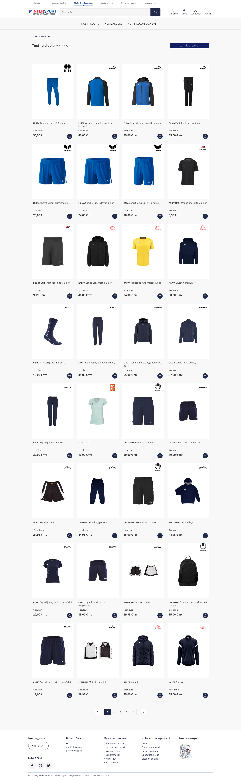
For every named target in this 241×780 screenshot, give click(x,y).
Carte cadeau (107, 3)
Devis (144, 743)
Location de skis (59, 3)
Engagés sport (151, 3)
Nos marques (111, 758)
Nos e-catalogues (128, 3)
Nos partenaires (112, 754)
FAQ (68, 743)
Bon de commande (151, 747)
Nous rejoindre (111, 762)
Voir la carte (38, 745)
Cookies (86, 775)
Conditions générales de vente (39, 775)
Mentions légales (60, 775)
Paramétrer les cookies (100, 775)
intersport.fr (38, 3)
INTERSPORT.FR (74, 751)
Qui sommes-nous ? (114, 743)
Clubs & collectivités (83, 3)
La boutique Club (150, 754)
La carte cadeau (150, 751)
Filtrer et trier (189, 45)
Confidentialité (75, 775)
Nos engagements (113, 751)
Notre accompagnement (144, 23)
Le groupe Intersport (114, 747)
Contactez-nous (74, 747)
